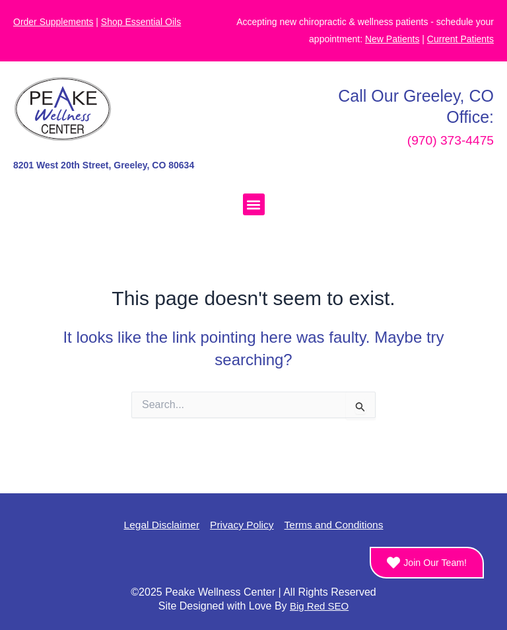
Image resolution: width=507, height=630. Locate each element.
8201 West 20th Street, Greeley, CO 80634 (103, 165)
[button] (254, 204)
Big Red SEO (319, 606)
